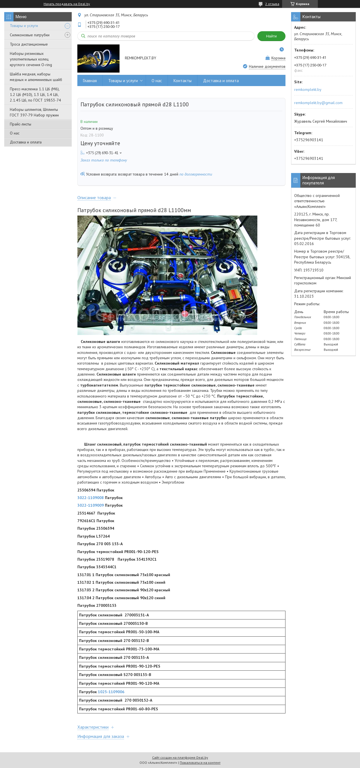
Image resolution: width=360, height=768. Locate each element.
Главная (90, 80)
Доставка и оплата (26, 142)
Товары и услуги (24, 25)
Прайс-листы (20, 124)
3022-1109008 (90, 497)
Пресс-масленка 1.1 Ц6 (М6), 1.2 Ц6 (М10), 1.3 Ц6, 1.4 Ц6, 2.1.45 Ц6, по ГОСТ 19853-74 (35, 94)
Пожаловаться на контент (200, 762)
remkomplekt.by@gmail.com (318, 102)
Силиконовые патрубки (30, 34)
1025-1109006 (111, 691)
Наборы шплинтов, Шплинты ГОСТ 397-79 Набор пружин (34, 112)
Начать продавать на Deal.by (67, 4)
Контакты (183, 80)
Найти (271, 36)
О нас (14, 133)
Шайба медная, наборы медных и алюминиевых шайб (36, 76)
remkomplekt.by (307, 89)
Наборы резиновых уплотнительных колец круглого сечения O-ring (31, 59)
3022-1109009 (90, 505)
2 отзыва (272, 4)
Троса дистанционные (29, 44)
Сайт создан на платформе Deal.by (180, 757)
